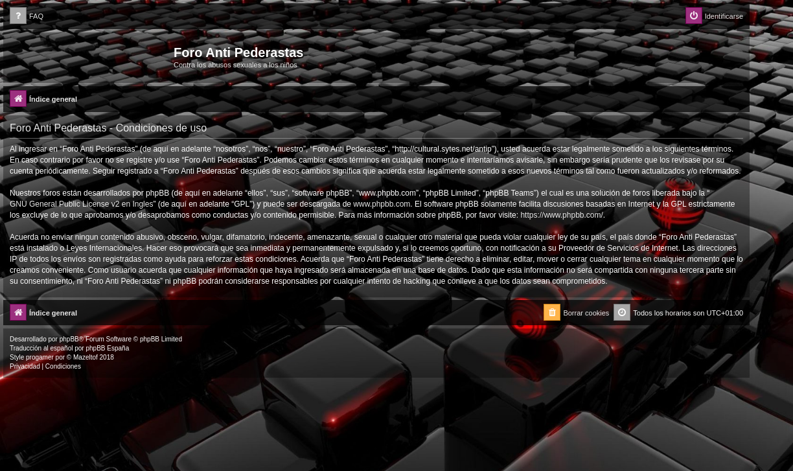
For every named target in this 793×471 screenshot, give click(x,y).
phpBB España (107, 348)
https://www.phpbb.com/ (561, 215)
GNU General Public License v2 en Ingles (81, 204)
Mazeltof (85, 357)
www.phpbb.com (381, 204)
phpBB (69, 339)
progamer (40, 357)
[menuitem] (26, 16)
